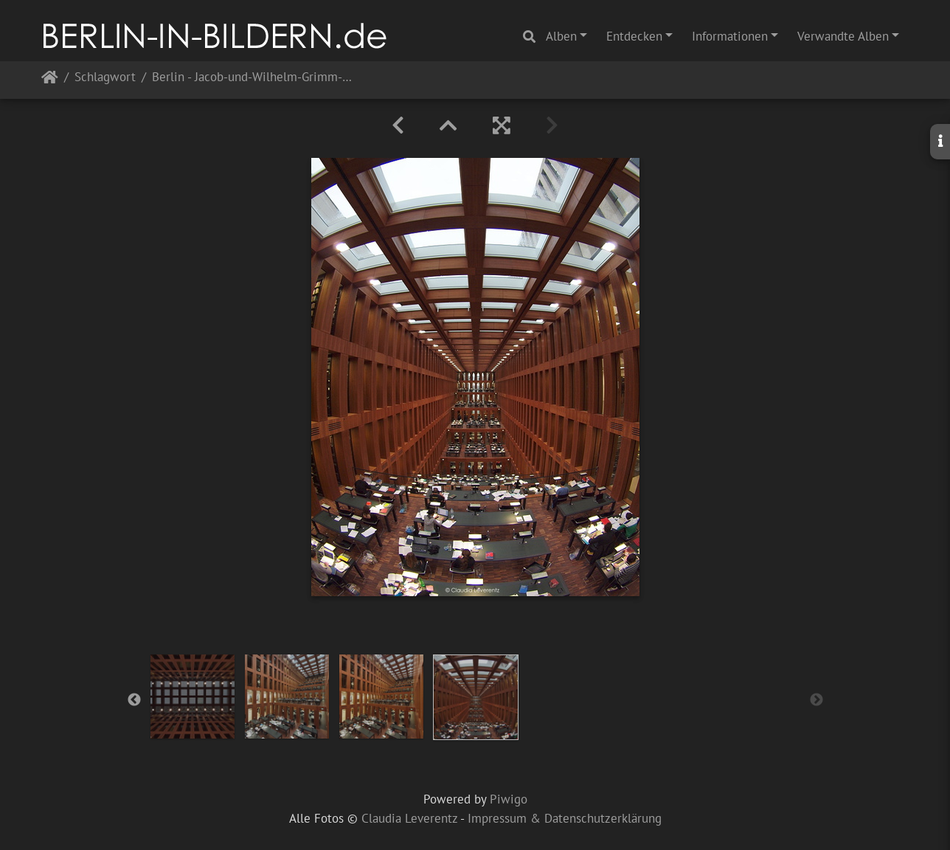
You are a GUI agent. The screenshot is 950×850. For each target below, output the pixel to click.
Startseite (49, 80)
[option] (192, 696)
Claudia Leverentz (409, 818)
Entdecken (634, 36)
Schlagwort (105, 78)
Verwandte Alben (843, 36)
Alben (561, 36)
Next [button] (816, 700)
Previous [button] (134, 700)
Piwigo (508, 799)
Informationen (730, 36)
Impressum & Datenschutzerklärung (565, 818)
